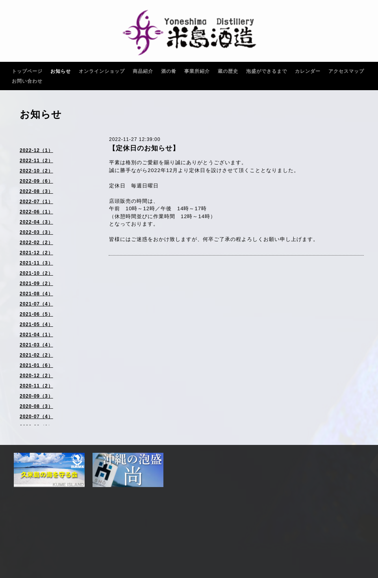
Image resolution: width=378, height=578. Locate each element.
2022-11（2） (36, 160)
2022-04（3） (36, 222)
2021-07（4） (36, 304)
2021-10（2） (36, 273)
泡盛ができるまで (266, 71)
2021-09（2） (36, 283)
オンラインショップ (102, 71)
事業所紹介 (197, 71)
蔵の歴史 (228, 71)
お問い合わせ (27, 81)
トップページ (27, 71)
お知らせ (60, 71)
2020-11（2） (36, 386)
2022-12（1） (36, 150)
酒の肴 (168, 71)
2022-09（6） (36, 181)
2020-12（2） (36, 375)
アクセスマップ (346, 71)
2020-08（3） (36, 406)
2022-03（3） (36, 232)
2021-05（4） (36, 324)
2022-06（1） (36, 212)
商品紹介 (143, 71)
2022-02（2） (36, 242)
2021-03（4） (36, 345)
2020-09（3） (36, 396)
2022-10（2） (36, 171)
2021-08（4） (36, 293)
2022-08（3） (36, 191)
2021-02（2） (36, 355)
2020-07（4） (36, 416)
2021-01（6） (36, 365)
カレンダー (308, 71)
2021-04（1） (36, 334)
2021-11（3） (36, 263)
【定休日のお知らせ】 (144, 148)
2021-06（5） (36, 314)
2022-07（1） (36, 201)
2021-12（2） (36, 253)
